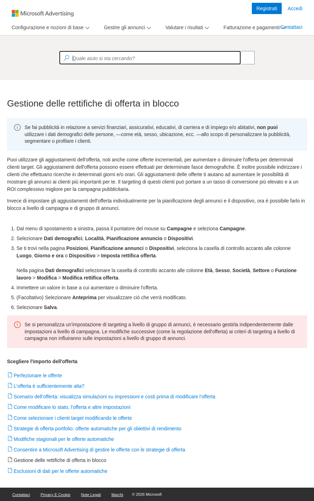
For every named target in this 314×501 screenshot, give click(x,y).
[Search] (243, 57)
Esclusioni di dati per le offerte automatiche (60, 471)
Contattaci (291, 27)
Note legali (91, 495)
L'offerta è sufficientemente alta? (49, 386)
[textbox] (150, 57)
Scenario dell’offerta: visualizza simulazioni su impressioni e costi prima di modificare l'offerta (114, 396)
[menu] (49, 27)
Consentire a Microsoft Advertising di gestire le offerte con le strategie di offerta (99, 449)
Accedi (295, 8)
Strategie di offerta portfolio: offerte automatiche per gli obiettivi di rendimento (97, 428)
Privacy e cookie (55, 495)
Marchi (117, 495)
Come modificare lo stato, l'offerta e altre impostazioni (72, 407)
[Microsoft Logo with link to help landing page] (42, 13)
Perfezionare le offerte (38, 375)
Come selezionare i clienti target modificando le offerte (73, 418)
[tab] (46, 27)
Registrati (266, 8)
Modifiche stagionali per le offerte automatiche (64, 439)
